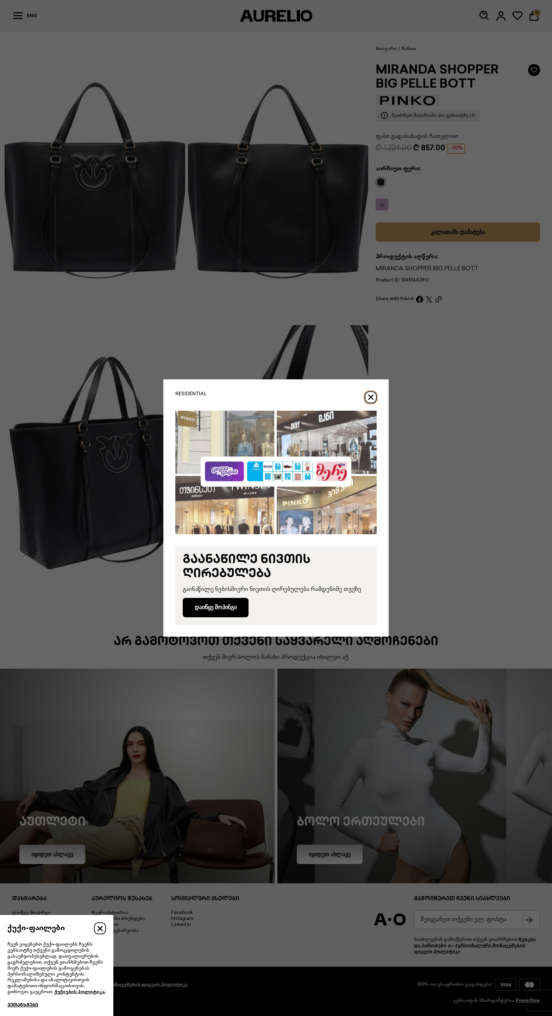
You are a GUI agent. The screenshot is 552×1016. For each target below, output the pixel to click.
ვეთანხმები (22, 1005)
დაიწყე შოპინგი (216, 607)
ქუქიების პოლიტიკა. (80, 992)
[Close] (371, 397)
